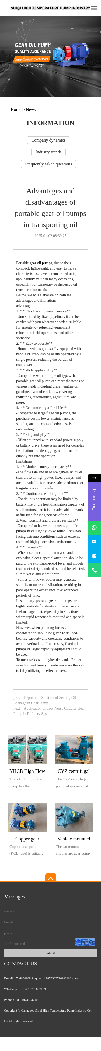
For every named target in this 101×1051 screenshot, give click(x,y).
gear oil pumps (41, 263)
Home (16, 109)
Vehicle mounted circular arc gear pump (73, 839)
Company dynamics (48, 140)
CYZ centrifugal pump (74, 772)
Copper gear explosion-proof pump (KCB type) (27, 839)
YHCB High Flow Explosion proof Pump (27, 772)
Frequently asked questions (48, 164)
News (31, 109)
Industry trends (48, 152)
